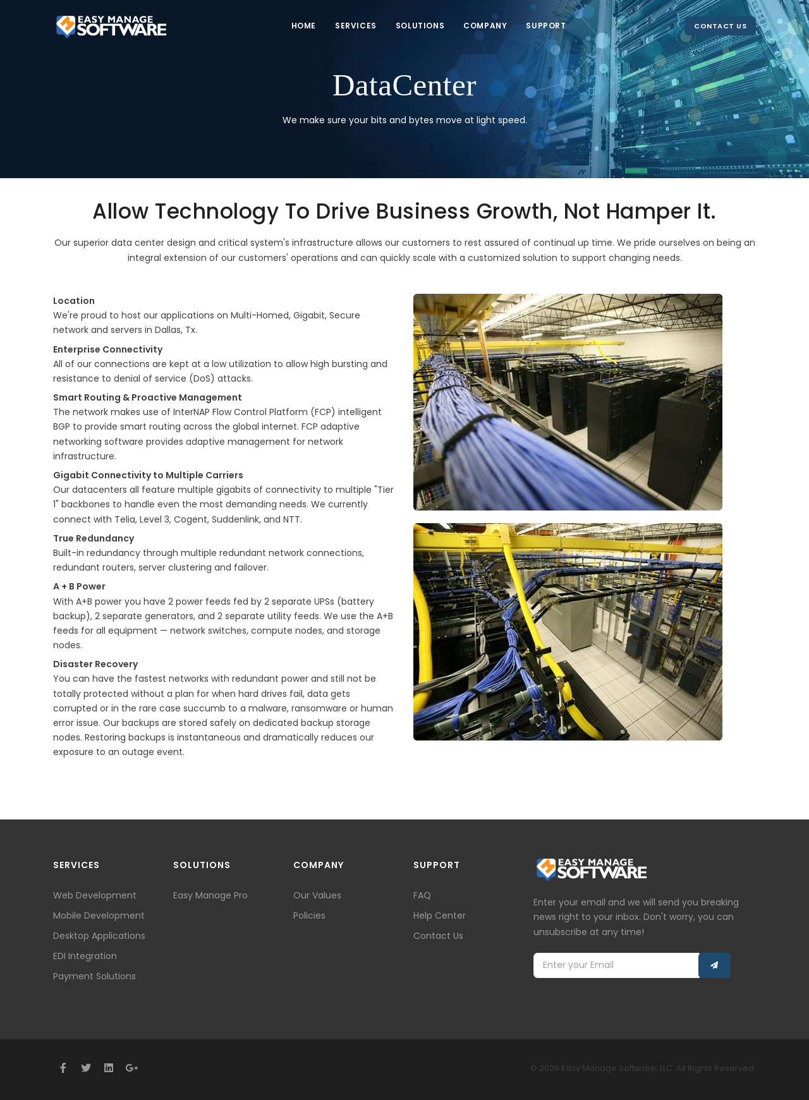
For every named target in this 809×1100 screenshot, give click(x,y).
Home (303, 25)
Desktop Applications (99, 935)
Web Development (95, 895)
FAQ (422, 895)
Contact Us (720, 26)
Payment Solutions (94, 976)
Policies (309, 915)
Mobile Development (99, 915)
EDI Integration (85, 956)
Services (356, 25)
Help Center (439, 915)
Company (485, 25)
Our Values (317, 895)
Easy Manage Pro (210, 895)
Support (546, 25)
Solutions (420, 25)
